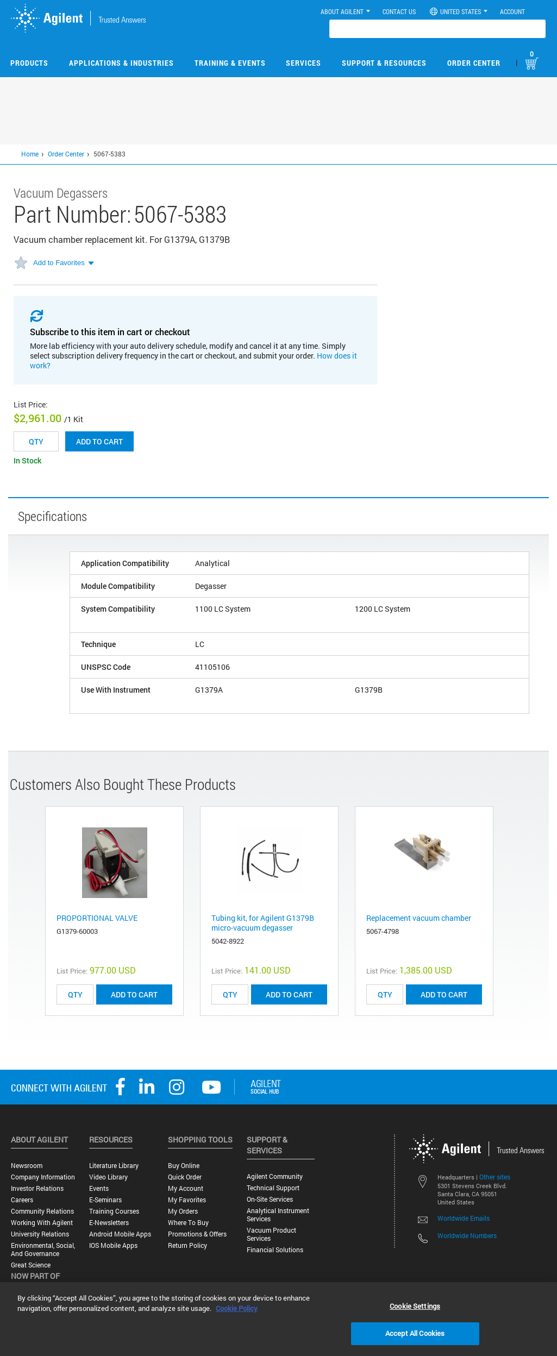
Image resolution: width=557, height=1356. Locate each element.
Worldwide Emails (463, 1218)
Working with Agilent (42, 1223)
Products (29, 63)
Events (99, 1188)
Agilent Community (275, 1176)
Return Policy (187, 1245)
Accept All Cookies (415, 1333)
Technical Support (273, 1188)
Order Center (473, 63)
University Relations (40, 1234)
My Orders (183, 1211)
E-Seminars (105, 1200)
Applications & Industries (121, 63)
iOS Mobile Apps (113, 1245)
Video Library (108, 1177)
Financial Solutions (275, 1250)
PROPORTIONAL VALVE (97, 918)
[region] (278, 1319)
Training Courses (114, 1211)
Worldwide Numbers (467, 1235)
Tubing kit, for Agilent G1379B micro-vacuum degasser (262, 923)
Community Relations (42, 1211)
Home (30, 153)
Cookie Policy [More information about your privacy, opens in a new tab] (237, 1308)
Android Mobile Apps (120, 1234)
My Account (185, 1188)
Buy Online (183, 1166)
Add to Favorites (59, 263)
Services (303, 63)
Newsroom (26, 1166)
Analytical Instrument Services (278, 1215)
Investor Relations (37, 1188)
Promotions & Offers (197, 1234)
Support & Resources (384, 63)
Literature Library (114, 1166)
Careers (22, 1200)
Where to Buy (188, 1223)
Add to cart (99, 441)
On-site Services (270, 1199)
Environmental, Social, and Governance (43, 1249)
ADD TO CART (134, 994)
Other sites (494, 1176)
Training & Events (230, 63)
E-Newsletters (109, 1223)
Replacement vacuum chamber (418, 918)
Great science (31, 1265)
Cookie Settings (415, 1306)
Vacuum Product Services (271, 1234)
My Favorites (187, 1200)
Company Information (43, 1177)
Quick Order (185, 1177)
